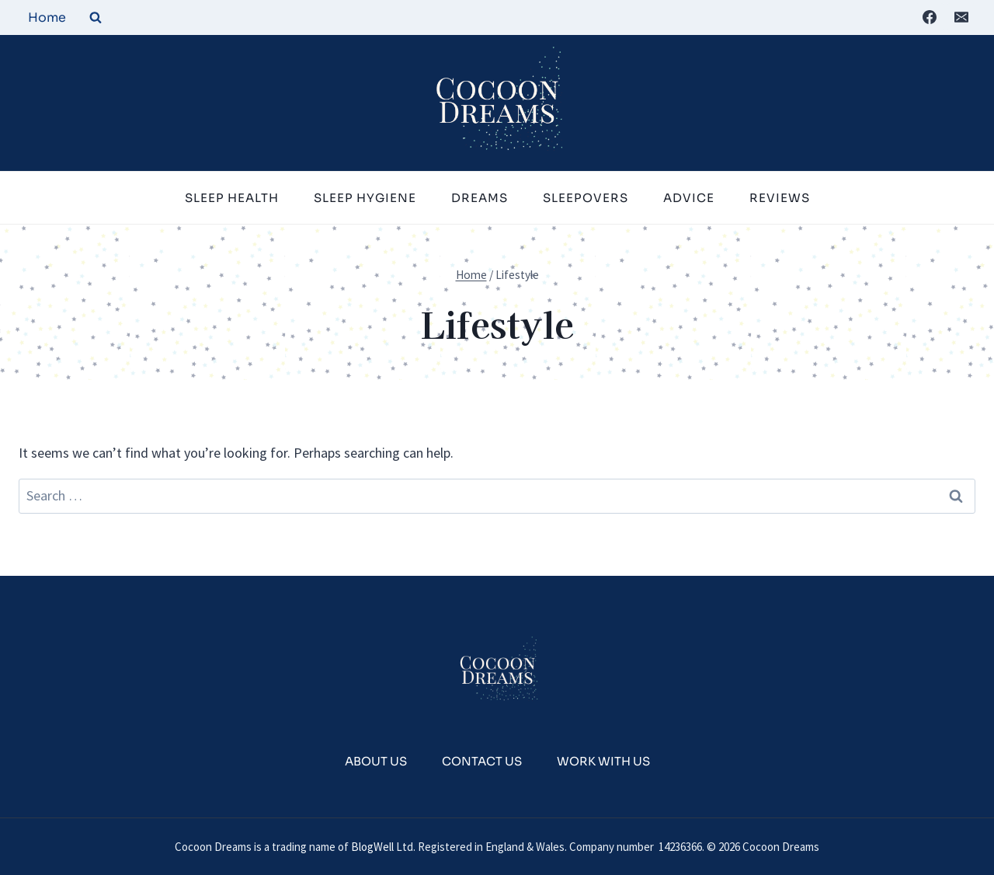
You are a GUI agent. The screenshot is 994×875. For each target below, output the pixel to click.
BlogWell (372, 846)
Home (47, 17)
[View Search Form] (95, 17)
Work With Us (603, 761)
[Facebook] (930, 17)
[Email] (961, 17)
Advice (688, 197)
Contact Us (482, 761)
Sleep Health (232, 197)
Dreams (479, 197)
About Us (376, 761)
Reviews (779, 197)
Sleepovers (585, 197)
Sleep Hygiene (365, 197)
